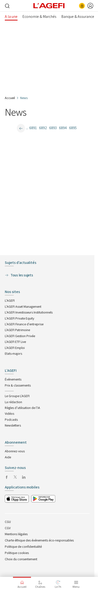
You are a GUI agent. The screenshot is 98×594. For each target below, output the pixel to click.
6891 (33, 128)
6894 (63, 128)
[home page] (49, 5)
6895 (73, 128)
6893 (53, 128)
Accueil (10, 98)
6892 (43, 128)
